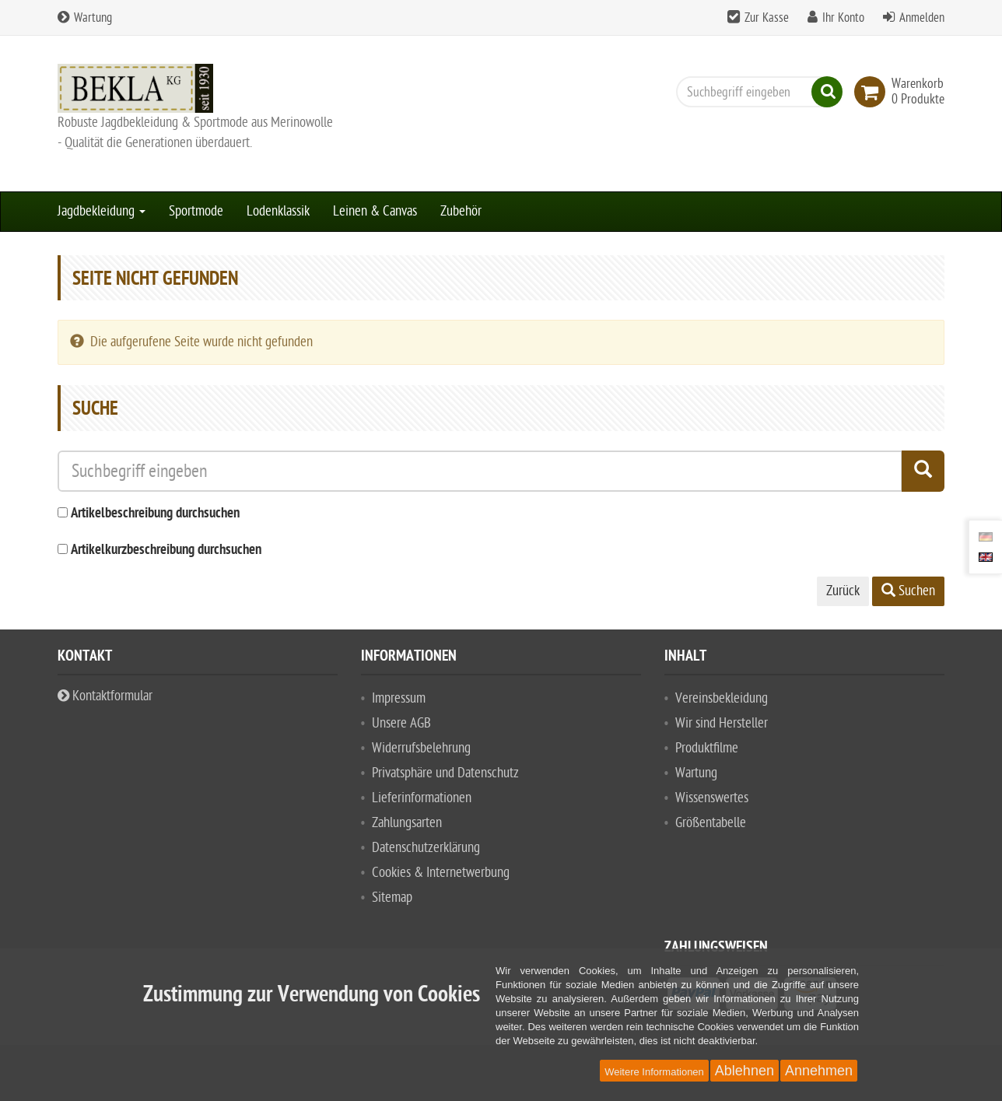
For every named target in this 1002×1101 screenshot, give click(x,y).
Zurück (843, 591)
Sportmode (196, 211)
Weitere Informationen (654, 1072)
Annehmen (819, 1070)
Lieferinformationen (421, 798)
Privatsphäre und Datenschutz (445, 773)
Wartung (85, 18)
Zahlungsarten (407, 823)
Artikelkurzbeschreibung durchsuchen (166, 550)
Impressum (399, 698)
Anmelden (921, 18)
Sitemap (392, 897)
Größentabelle (710, 823)
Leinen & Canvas (375, 211)
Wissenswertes (711, 798)
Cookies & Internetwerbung (441, 872)
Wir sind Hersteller (721, 723)
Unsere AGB (401, 723)
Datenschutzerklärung (426, 848)
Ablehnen (744, 1070)
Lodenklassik (278, 211)
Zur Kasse (766, 18)
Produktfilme (706, 748)
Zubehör (461, 211)
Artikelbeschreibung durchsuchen (155, 514)
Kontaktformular (105, 696)
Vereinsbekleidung (721, 698)
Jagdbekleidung (101, 211)
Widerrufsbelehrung (421, 748)
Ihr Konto (843, 18)
